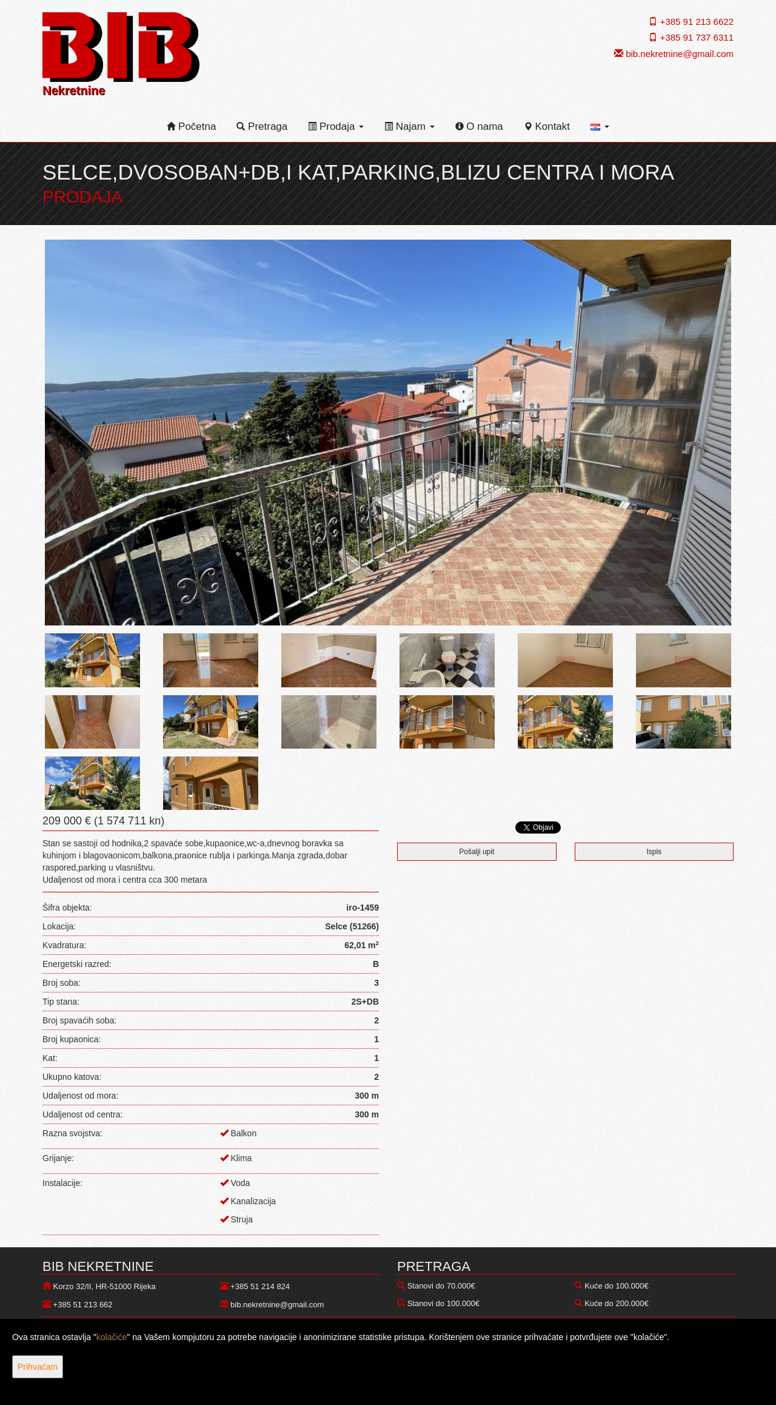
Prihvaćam (38, 1367)
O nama (479, 126)
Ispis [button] (653, 851)
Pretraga (261, 126)
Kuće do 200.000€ (616, 1303)
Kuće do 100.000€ (616, 1285)
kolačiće (111, 1337)
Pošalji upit (476, 851)
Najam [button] (409, 126)
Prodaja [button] (336, 126)
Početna (191, 126)
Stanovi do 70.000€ (441, 1285)
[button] (599, 127)
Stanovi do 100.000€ (443, 1303)
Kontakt (547, 126)
